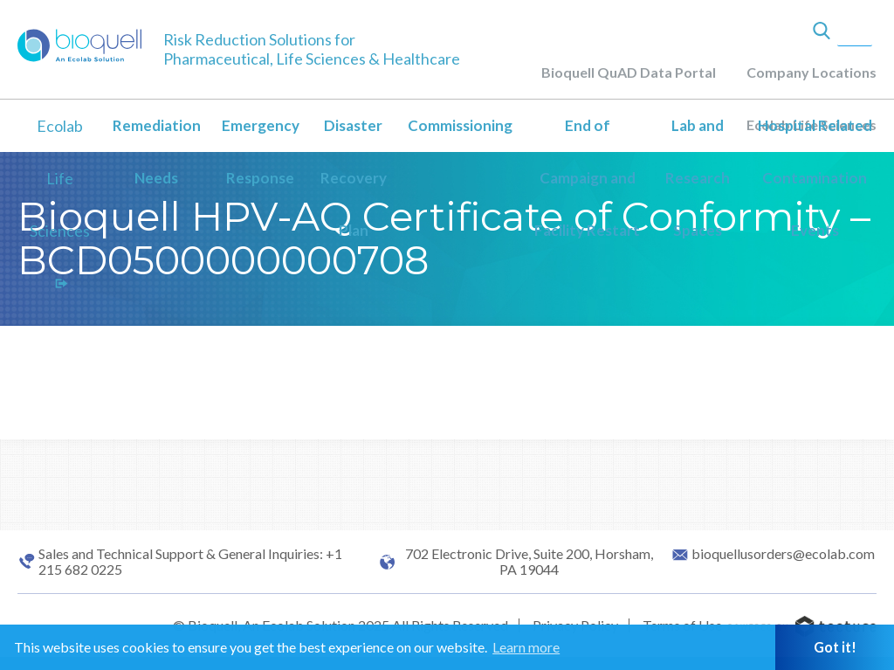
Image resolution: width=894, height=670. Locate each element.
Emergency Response (260, 151)
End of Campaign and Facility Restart (587, 177)
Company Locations (811, 72)
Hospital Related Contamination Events (815, 177)
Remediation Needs (157, 151)
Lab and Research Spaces (697, 177)
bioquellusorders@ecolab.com (783, 554)
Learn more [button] (526, 647)
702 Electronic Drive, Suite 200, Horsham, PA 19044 (529, 561)
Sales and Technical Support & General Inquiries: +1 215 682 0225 (190, 561)
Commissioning (460, 125)
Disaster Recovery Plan (353, 177)
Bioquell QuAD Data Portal (628, 72)
